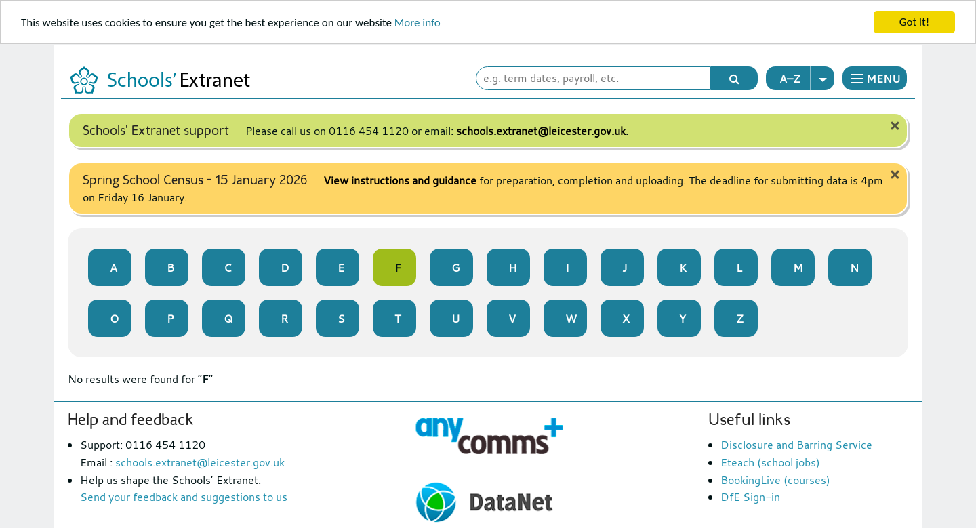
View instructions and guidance (399, 180)
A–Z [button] (806, 78)
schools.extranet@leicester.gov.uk (541, 130)
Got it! (914, 22)
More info (417, 22)
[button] (874, 78)
